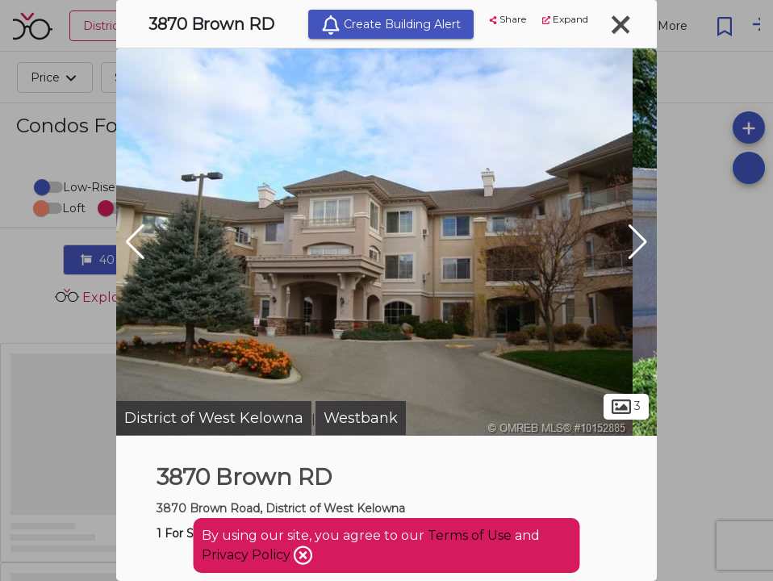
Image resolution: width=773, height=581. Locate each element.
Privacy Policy (248, 554)
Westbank (361, 418)
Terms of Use (470, 535)
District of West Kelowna (213, 418)
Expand (565, 19)
